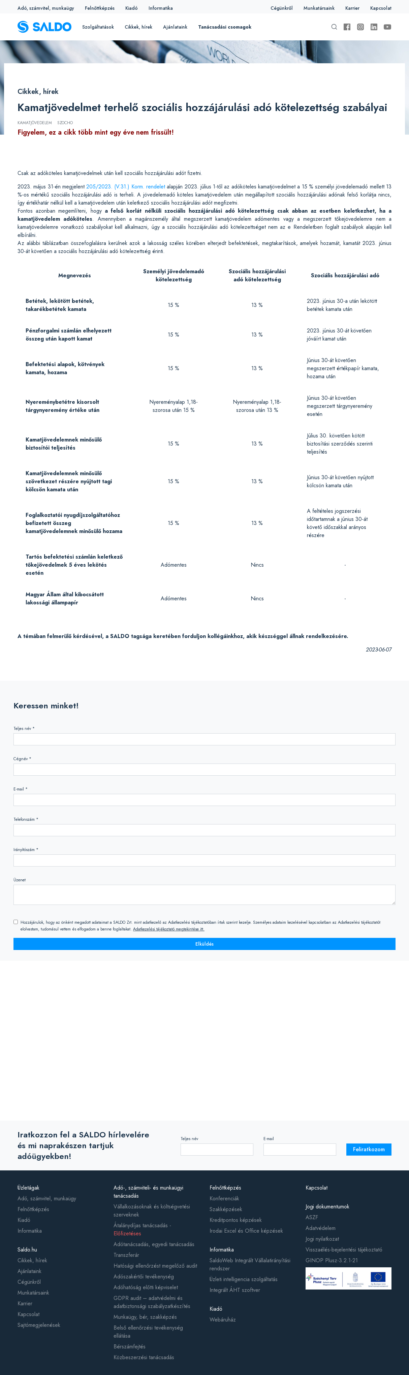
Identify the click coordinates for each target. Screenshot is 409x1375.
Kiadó (131, 8)
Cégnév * (22, 759)
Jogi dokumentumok (327, 1206)
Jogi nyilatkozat (322, 1239)
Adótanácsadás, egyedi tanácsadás (154, 1244)
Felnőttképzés (100, 8)
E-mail (268, 1139)
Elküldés (204, 944)
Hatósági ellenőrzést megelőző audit (155, 1266)
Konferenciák (224, 1198)
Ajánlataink (175, 27)
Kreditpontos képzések (236, 1220)
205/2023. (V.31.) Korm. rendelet (125, 186)
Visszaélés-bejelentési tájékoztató (344, 1250)
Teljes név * (24, 729)
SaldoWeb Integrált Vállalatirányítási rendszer (250, 1264)
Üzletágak (28, 1188)
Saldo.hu (27, 1250)
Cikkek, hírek (138, 27)
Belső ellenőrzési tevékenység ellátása (148, 1332)
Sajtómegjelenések (39, 1325)
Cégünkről (282, 8)
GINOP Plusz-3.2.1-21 (332, 1260)
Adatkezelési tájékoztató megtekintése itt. (168, 929)
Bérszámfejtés (130, 1346)
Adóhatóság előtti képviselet (146, 1287)
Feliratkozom (369, 1149)
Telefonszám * (25, 819)
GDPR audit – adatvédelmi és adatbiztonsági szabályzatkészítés (152, 1302)
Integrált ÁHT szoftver (235, 1290)
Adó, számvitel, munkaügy (46, 8)
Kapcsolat (380, 8)
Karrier (352, 8)
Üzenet (19, 880)
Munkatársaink (319, 8)
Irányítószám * (25, 850)
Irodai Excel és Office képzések (246, 1231)
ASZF (312, 1217)
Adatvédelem (321, 1228)
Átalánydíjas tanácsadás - (142, 1229)
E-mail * (20, 789)
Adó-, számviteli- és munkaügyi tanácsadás (148, 1192)
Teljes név (189, 1139)
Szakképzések (226, 1209)
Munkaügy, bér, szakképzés (145, 1317)
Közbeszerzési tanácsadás (144, 1357)
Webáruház (223, 1320)
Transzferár (126, 1255)
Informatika (161, 8)
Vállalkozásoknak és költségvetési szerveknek (152, 1211)
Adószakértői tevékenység (144, 1276)
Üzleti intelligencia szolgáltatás (244, 1279)
